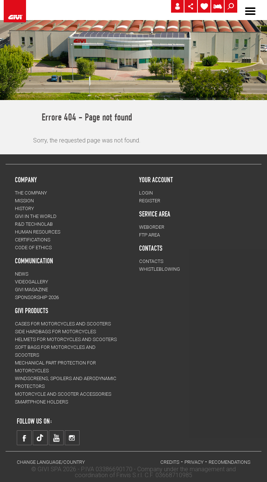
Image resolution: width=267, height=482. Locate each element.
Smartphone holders (41, 402)
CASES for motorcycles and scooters (63, 324)
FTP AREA (149, 235)
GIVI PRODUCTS (31, 310)
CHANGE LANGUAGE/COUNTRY (51, 462)
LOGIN (146, 193)
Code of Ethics (33, 247)
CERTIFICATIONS (32, 239)
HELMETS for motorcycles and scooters (66, 339)
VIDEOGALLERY (31, 282)
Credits (169, 462)
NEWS (21, 274)
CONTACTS (151, 261)
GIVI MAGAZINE (31, 289)
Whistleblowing (159, 269)
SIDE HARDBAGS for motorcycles (55, 331)
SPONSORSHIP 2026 (37, 297)
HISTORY (24, 208)
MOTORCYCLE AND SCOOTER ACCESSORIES (63, 394)
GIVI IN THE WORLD (36, 216)
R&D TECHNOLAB (34, 224)
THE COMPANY (31, 193)
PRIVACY (193, 462)
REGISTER (149, 200)
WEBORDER (151, 227)
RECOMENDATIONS (229, 462)
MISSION (24, 200)
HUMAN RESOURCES (37, 232)
